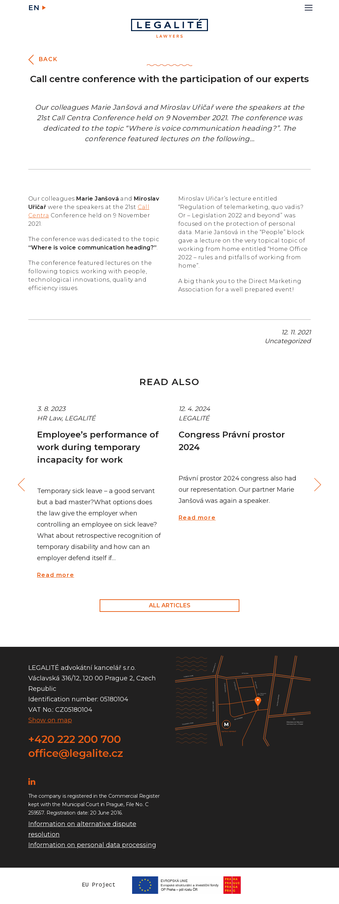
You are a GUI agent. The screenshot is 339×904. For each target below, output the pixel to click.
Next (316, 484)
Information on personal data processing (92, 845)
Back (48, 59)
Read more (55, 575)
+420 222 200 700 (74, 739)
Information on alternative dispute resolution (82, 829)
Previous (22, 484)
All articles (169, 605)
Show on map (50, 720)
